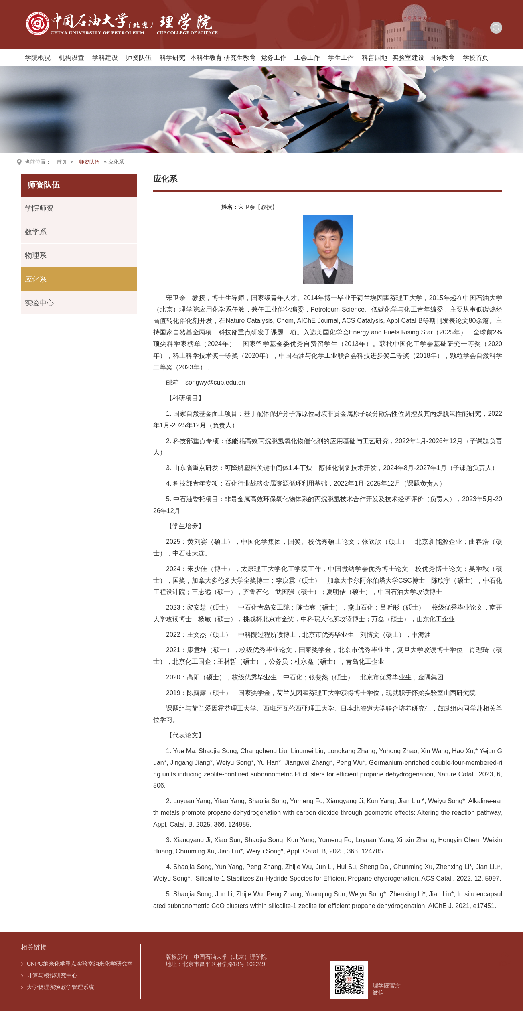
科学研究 (172, 57)
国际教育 (442, 57)
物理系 (36, 255)
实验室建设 (408, 57)
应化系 (36, 279)
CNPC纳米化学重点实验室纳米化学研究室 (80, 963)
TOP (504, 959)
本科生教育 (206, 57)
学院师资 (39, 208)
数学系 (36, 232)
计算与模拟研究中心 (52, 975)
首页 (62, 162)
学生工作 (341, 57)
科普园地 (374, 57)
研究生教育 (240, 57)
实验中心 (39, 303)
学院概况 (38, 57)
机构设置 (71, 57)
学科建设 (105, 57)
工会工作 (307, 57)
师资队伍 (139, 57)
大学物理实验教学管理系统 (60, 987)
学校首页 (476, 57)
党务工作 (273, 57)
